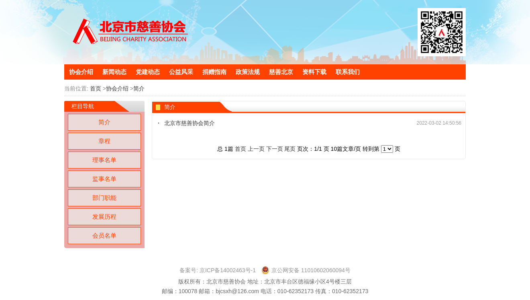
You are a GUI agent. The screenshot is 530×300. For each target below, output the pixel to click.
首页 (95, 88)
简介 (139, 88)
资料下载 (314, 71)
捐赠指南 (214, 71)
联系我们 (348, 71)
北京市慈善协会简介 (189, 123)
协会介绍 (81, 71)
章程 (104, 141)
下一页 (274, 149)
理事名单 (104, 159)
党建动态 (148, 71)
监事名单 (104, 178)
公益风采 (181, 71)
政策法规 (248, 71)
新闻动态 (114, 71)
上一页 (256, 149)
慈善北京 (281, 71)
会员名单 (104, 235)
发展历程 (104, 216)
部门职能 (104, 197)
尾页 (290, 149)
